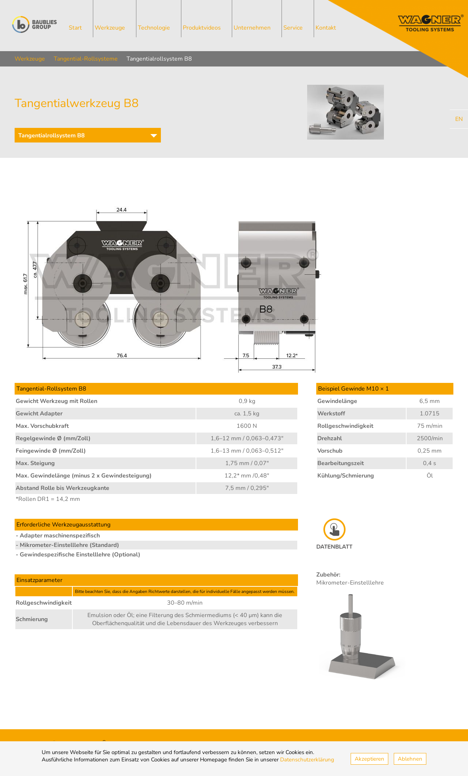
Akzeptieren (369, 758)
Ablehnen (410, 758)
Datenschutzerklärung (307, 759)
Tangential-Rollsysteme (86, 59)
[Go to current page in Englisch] (459, 119)
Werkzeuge (30, 59)
